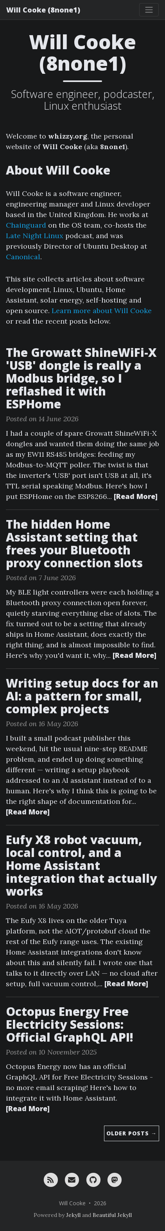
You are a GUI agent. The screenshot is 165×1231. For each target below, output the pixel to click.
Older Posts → (131, 1133)
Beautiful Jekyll (112, 1215)
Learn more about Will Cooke (102, 310)
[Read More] (136, 496)
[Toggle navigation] (149, 9)
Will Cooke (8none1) (43, 9)
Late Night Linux (34, 235)
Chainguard (26, 225)
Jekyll (73, 1215)
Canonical (23, 256)
